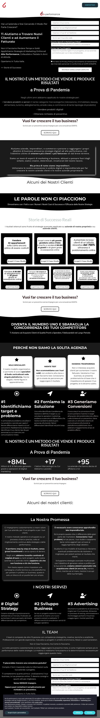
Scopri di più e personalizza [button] (17, 712)
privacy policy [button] (74, 698)
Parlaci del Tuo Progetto (61, 48)
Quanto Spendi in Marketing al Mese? (66, 42)
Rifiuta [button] (78, 712)
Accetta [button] (89, 712)
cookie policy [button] (38, 702)
